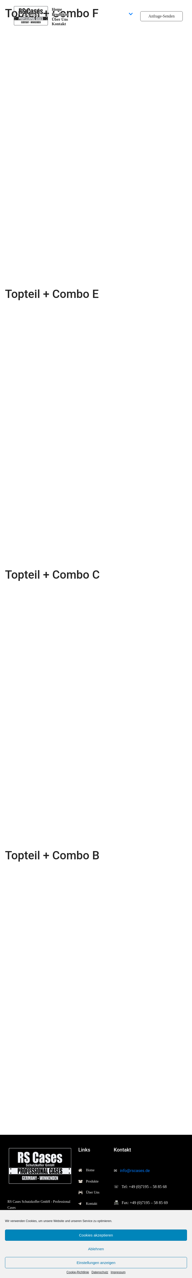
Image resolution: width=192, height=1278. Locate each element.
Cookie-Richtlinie (77, 1272)
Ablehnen (96, 1249)
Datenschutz (100, 1272)
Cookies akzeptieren (96, 1235)
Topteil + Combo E (52, 294)
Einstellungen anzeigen (95, 1263)
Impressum (118, 1272)
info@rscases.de (135, 1170)
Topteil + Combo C (52, 574)
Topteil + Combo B (52, 855)
